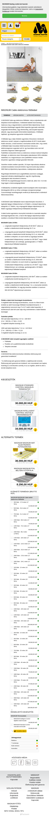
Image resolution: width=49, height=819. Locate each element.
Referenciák (35, 793)
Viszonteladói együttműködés (14, 776)
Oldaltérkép (14, 806)
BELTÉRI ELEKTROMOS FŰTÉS (14, 43)
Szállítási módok (35, 780)
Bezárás (24, 16)
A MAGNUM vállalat (35, 791)
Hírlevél (14, 791)
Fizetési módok (35, 782)
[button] (11, 39)
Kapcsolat (14, 780)
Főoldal (3, 43)
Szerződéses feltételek (35, 795)
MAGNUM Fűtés (14, 804)
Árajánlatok (14, 795)
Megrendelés (35, 778)
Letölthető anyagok (34, 115)
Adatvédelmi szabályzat (35, 798)
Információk (14, 793)
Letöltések (14, 798)
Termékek (7, 115)
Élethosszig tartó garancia (34, 785)
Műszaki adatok (18, 115)
